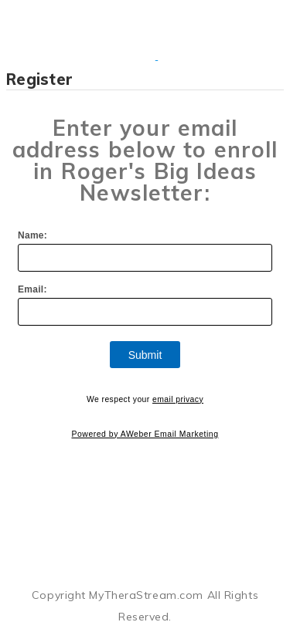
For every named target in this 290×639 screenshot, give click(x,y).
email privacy (177, 399)
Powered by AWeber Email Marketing (144, 434)
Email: (32, 289)
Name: (32, 235)
